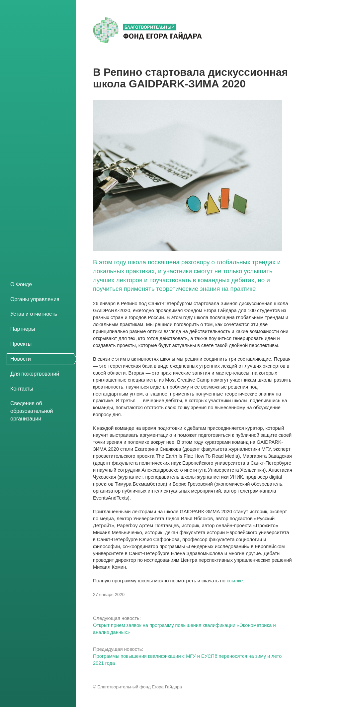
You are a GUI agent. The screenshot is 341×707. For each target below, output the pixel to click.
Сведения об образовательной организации (31, 411)
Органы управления (34, 299)
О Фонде (21, 284)
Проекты (21, 344)
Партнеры (22, 329)
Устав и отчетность (33, 314)
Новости (20, 359)
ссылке (235, 580)
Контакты (21, 389)
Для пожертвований (34, 374)
